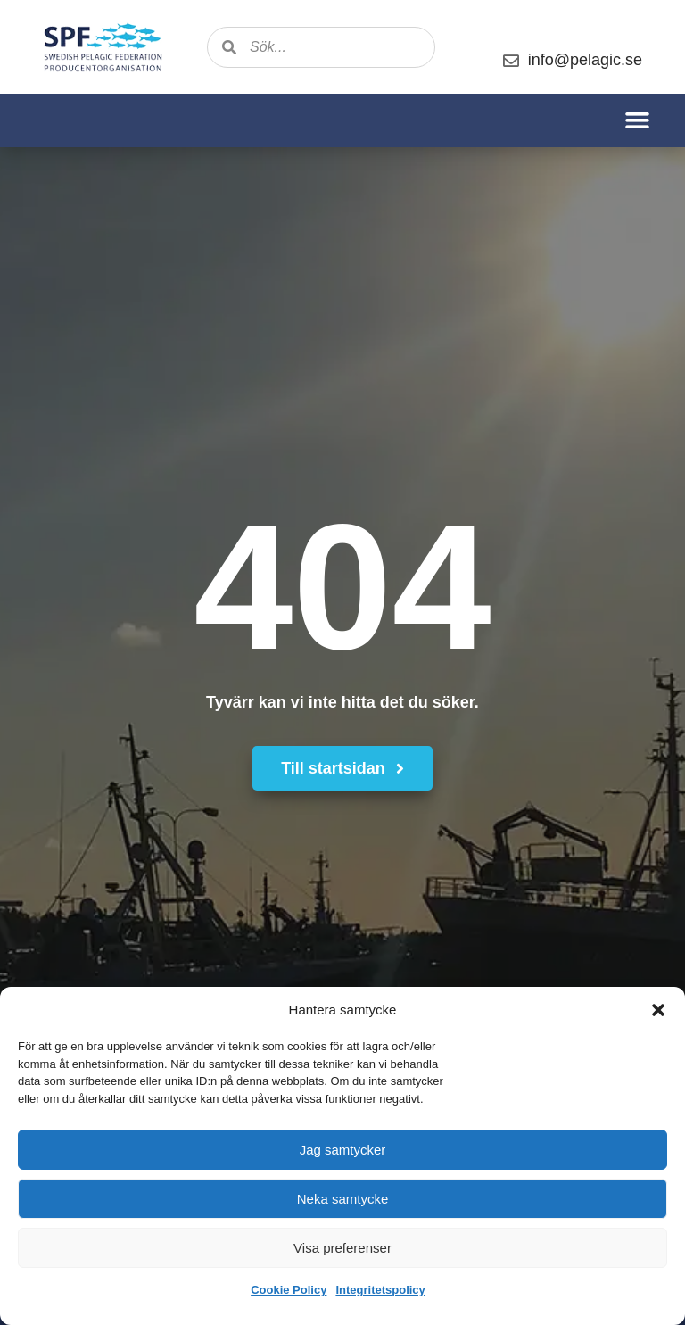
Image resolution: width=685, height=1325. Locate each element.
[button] (658, 1010)
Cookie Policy (288, 1289)
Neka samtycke (343, 1198)
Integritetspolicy (380, 1289)
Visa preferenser (342, 1247)
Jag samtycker (343, 1149)
